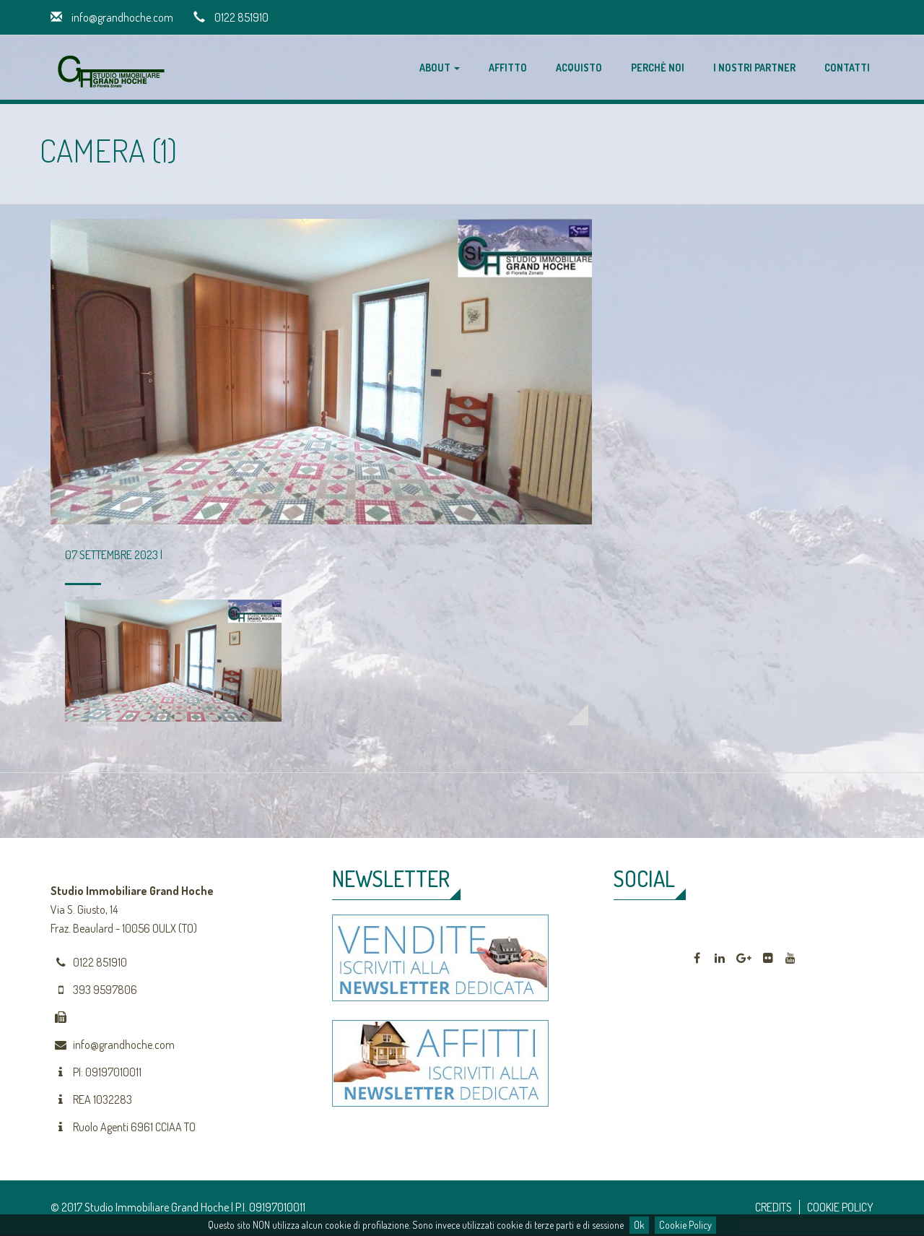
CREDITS (773, 1207)
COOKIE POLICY (840, 1207)
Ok (639, 1225)
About (439, 67)
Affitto (508, 67)
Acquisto (579, 67)
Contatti (847, 67)
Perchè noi (657, 67)
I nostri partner (754, 67)
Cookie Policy (685, 1225)
